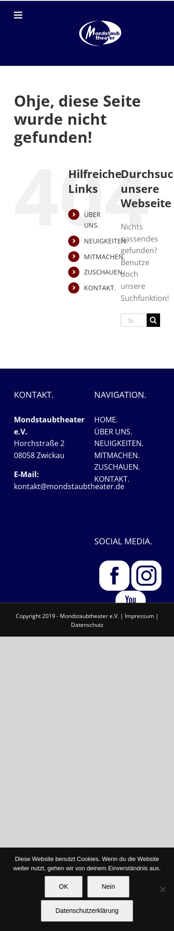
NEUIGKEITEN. (106, 240)
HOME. (106, 419)
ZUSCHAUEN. (104, 272)
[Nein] (162, 889)
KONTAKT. (100, 287)
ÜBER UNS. (113, 432)
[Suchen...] (134, 320)
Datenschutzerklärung (86, 910)
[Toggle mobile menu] (19, 15)
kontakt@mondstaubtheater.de (69, 486)
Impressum (139, 616)
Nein (108, 886)
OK (63, 886)
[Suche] (153, 320)
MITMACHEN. (104, 256)
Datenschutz (87, 625)
